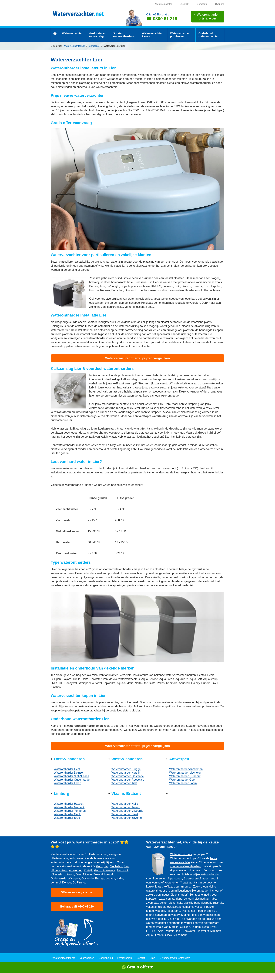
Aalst (64, 870)
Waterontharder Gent (67, 769)
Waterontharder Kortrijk (125, 772)
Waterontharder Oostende (127, 776)
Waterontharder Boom (183, 783)
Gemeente (202, 4)
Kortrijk (88, 870)
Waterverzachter (163, 4)
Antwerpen (75, 870)
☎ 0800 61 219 (161, 18)
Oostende (88, 878)
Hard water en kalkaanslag (97, 35)
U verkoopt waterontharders (175, 957)
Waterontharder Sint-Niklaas (71, 776)
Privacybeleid (124, 957)
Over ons (219, 4)
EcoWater (189, 930)
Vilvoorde (56, 874)
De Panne (79, 882)
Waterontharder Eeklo (67, 783)
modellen (161, 918)
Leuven (110, 878)
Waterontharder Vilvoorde (127, 810)
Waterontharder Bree (67, 817)
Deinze (66, 882)
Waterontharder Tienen (125, 807)
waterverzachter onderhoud (163, 922)
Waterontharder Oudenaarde (72, 779)
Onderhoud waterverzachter (209, 35)
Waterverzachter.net (74, 46)
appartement (172, 882)
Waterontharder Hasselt (68, 803)
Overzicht (184, 4)
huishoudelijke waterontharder (200, 874)
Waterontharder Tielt (124, 783)
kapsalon (151, 898)
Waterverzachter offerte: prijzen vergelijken (137, 358)
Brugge (99, 878)
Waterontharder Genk (67, 814)
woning (156, 882)
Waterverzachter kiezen (152, 35)
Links (152, 957)
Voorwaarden (87, 957)
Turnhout (122, 870)
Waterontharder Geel (182, 779)
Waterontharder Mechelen (185, 772)
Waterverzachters (181, 854)
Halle (120, 878)
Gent (99, 866)
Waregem (74, 878)
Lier (106, 866)
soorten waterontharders (185, 866)
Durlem (196, 926)
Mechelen (116, 866)
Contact (140, 957)
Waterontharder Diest (124, 814)
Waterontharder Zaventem (127, 817)
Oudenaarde (58, 878)
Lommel (56, 882)
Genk (97, 870)
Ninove (87, 874)
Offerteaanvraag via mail (77, 892)
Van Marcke (171, 926)
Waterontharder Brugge (126, 769)
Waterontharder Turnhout (184, 776)
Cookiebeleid (106, 957)
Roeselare (108, 870)
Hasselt (109, 874)
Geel (79, 874)
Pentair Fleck (173, 930)
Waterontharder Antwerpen (186, 769)
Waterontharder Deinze (68, 772)
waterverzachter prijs (184, 914)
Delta (205, 926)
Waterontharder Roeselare (127, 779)
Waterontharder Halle (124, 803)
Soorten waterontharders (123, 35)
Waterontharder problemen (180, 35)
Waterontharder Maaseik (69, 807)
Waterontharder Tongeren (70, 810)
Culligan (185, 926)
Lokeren (69, 874)
